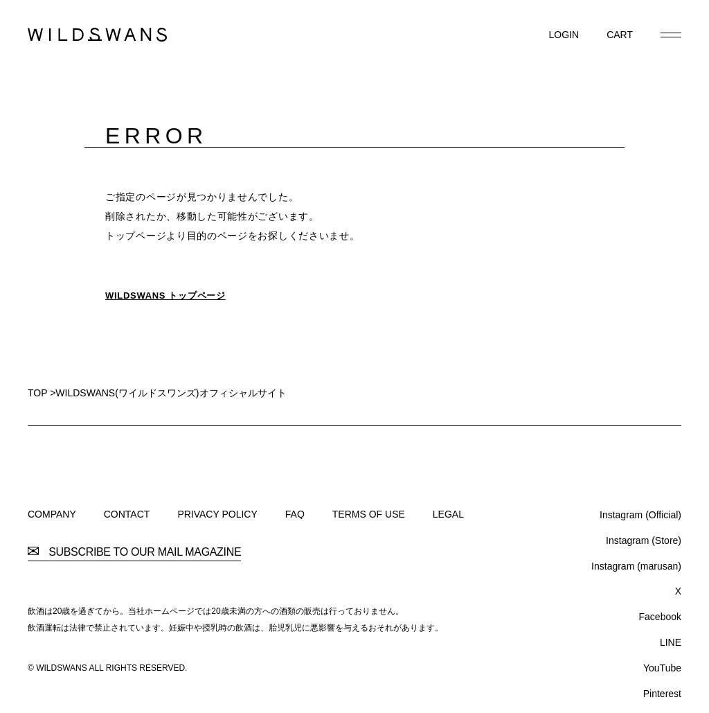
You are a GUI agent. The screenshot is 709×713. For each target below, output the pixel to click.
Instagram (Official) (640, 514)
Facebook (660, 616)
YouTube (662, 668)
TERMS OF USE (368, 514)
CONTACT (127, 514)
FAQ (295, 514)
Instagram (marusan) (636, 566)
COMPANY (52, 514)
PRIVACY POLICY (217, 514)
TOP (37, 392)
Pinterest (662, 693)
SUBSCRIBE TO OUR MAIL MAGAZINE (134, 552)
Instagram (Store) (643, 540)
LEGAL (448, 514)
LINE (670, 642)
